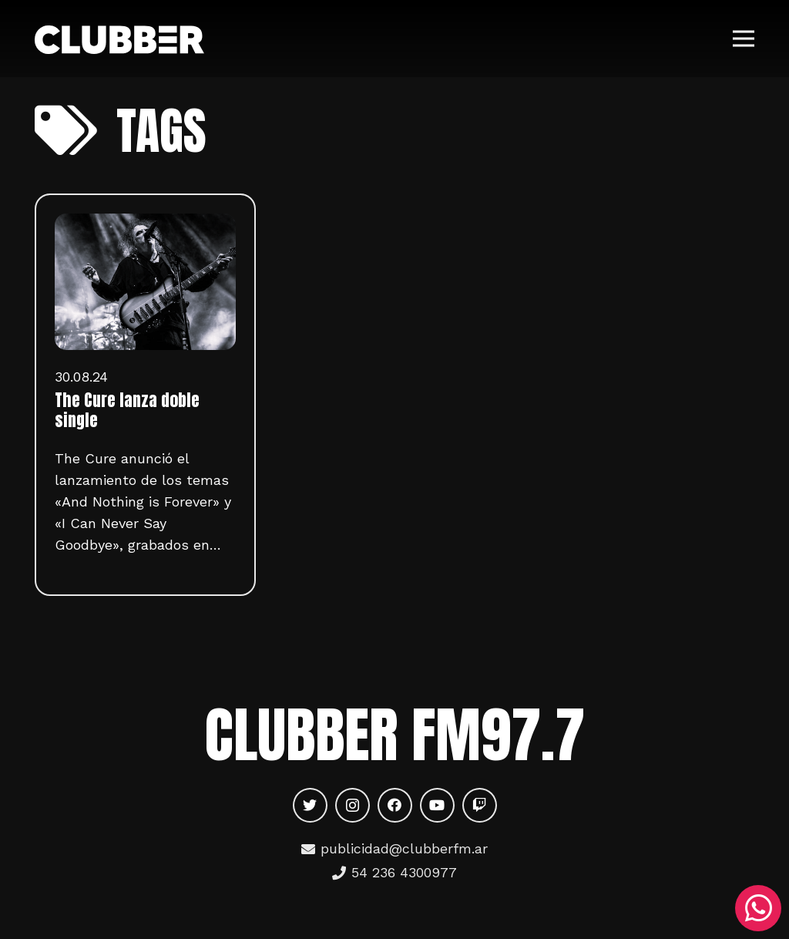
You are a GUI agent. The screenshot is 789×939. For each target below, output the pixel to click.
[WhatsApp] (758, 908)
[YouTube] (437, 805)
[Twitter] (310, 805)
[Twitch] (479, 805)
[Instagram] (352, 805)
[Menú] (744, 38)
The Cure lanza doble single (127, 410)
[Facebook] (395, 805)
